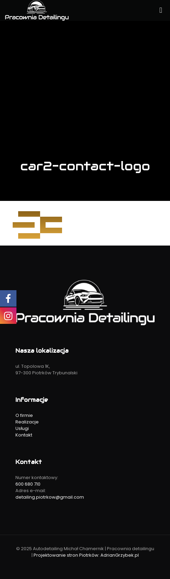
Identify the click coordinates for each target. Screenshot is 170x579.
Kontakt (23, 435)
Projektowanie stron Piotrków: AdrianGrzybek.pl (86, 555)
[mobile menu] (161, 10)
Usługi (22, 428)
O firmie (24, 415)
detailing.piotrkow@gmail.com (49, 497)
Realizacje (27, 422)
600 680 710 (27, 484)
